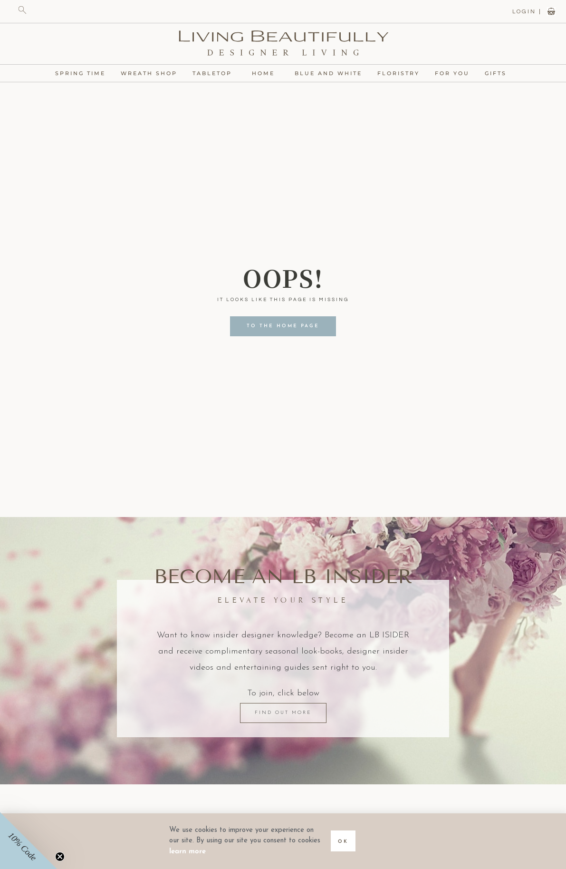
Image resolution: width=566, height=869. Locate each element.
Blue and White (328, 73)
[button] (28, 840)
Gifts (498, 73)
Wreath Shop (149, 73)
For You (452, 73)
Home (265, 73)
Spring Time (80, 73)
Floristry (398, 73)
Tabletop (214, 73)
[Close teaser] (60, 856)
